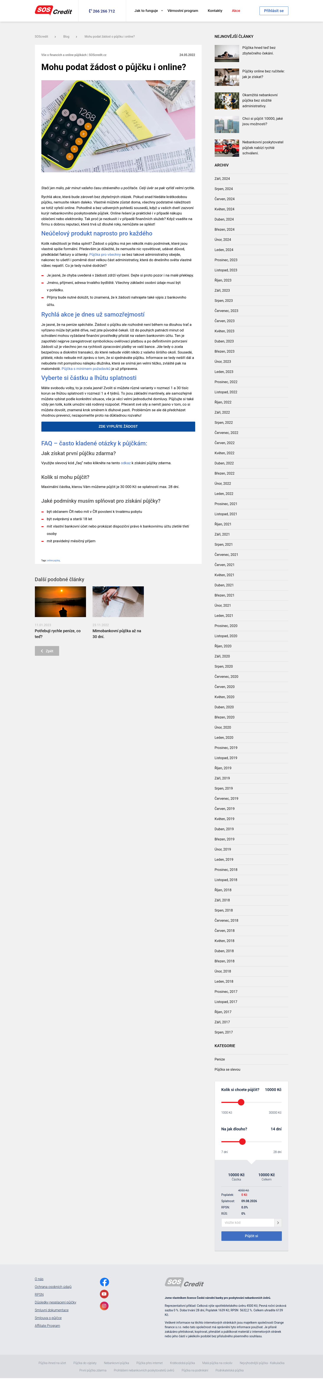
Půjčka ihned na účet (52, 1363)
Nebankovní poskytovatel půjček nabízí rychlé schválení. (262, 147)
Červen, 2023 (225, 321)
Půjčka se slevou (227, 1069)
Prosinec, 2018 (226, 870)
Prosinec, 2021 (226, 504)
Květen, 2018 (225, 941)
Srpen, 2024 (224, 189)
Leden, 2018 (224, 981)
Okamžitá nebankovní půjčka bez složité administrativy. (260, 100)
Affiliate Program (47, 1326)
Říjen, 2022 (223, 402)
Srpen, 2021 (224, 544)
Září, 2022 (222, 412)
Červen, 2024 (225, 199)
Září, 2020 (222, 656)
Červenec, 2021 (226, 555)
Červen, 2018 (225, 931)
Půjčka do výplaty (84, 1363)
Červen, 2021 (225, 565)
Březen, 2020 (225, 717)
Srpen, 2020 (224, 666)
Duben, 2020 (224, 707)
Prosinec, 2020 (226, 626)
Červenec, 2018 (226, 920)
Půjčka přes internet (149, 1363)
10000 (270, 1089)
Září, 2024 (222, 179)
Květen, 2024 (225, 209)
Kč (278, 1089)
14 (273, 1129)
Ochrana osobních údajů (53, 1287)
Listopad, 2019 (226, 758)
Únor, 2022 (223, 484)
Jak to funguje (146, 11)
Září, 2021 (222, 534)
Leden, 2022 (224, 494)
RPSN (39, 1295)
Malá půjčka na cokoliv (217, 1363)
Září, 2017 (222, 1022)
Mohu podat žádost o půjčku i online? (109, 36)
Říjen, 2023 (223, 280)
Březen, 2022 (225, 473)
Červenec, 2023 (226, 311)
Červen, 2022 (225, 443)
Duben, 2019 (224, 829)
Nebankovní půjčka (116, 1363)
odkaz (126, 463)
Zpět (48, 651)
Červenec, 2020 (226, 677)
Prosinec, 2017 (226, 992)
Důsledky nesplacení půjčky (55, 1303)
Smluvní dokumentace (52, 1311)
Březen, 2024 (225, 229)
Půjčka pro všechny (105, 254)
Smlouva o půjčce (48, 1319)
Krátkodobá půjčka (182, 1363)
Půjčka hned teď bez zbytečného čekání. (259, 50)
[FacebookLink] (104, 1283)
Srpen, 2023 (224, 301)
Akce (236, 11)
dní (278, 1129)
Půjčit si (251, 1236)
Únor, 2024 (223, 240)
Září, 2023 (222, 290)
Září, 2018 (222, 900)
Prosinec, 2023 (226, 260)
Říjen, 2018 (223, 890)
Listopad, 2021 (226, 514)
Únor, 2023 (223, 362)
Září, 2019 (222, 778)
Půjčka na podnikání (195, 1371)
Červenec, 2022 (226, 433)
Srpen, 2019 (224, 788)
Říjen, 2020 (223, 646)
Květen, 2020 (225, 697)
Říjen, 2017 (223, 1012)
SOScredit (45, 36)
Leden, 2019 (224, 859)
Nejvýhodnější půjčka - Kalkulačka (262, 1363)
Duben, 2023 (224, 341)
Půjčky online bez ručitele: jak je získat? (263, 74)
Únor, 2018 (223, 971)
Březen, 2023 (225, 351)
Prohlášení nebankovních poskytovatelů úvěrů (144, 1371)
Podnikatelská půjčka (229, 1371)
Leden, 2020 (224, 738)
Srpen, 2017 (224, 1032)
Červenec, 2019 (226, 799)
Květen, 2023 (225, 331)
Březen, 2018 (225, 961)
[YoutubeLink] (104, 1295)
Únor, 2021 (223, 605)
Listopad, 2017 (226, 1002)
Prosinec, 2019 (226, 748)
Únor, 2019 (223, 849)
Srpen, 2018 (224, 910)
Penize (220, 1059)
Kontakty (215, 11)
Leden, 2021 (224, 616)
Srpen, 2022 (224, 423)
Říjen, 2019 (223, 768)
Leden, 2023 (224, 372)
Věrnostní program (182, 11)
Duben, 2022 (224, 463)
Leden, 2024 (224, 250)
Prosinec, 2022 (226, 382)
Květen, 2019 (225, 819)
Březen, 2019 (225, 839)
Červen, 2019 (225, 809)
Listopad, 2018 (226, 880)
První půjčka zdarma (93, 1371)
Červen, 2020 (225, 687)
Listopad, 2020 (226, 636)
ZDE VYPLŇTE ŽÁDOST (118, 426)
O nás (39, 1280)
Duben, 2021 (224, 585)
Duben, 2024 (224, 219)
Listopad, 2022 (226, 392)
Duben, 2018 (224, 951)
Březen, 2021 (225, 595)
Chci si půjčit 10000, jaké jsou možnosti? (262, 121)
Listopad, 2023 (226, 270)
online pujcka (53, 560)
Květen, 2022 (225, 453)
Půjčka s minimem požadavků (86, 368)
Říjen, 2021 (223, 524)
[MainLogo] (54, 10)
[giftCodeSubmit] (278, 1222)
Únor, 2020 (223, 727)
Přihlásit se (274, 10)
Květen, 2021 (225, 575)
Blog (70, 36)
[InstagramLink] (104, 1306)
